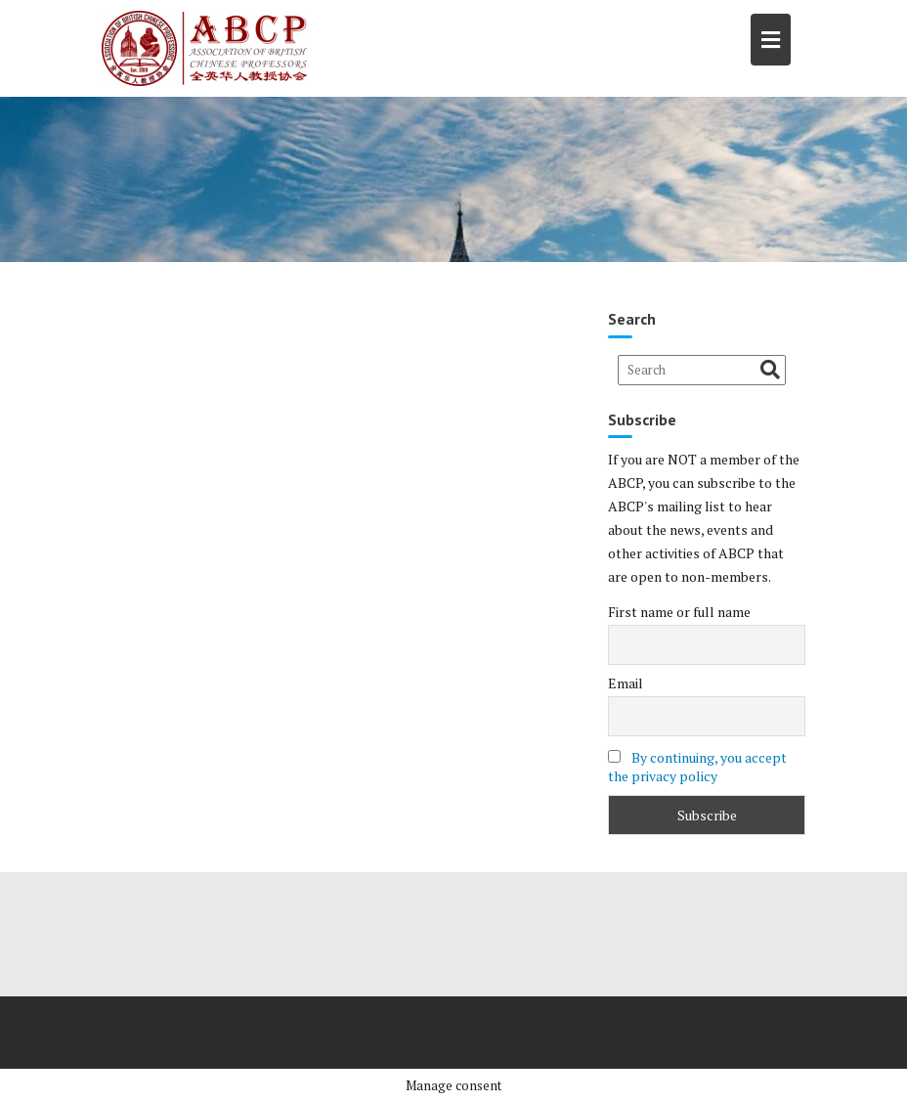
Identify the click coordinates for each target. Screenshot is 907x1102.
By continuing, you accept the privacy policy (697, 766)
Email (625, 683)
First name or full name (679, 611)
